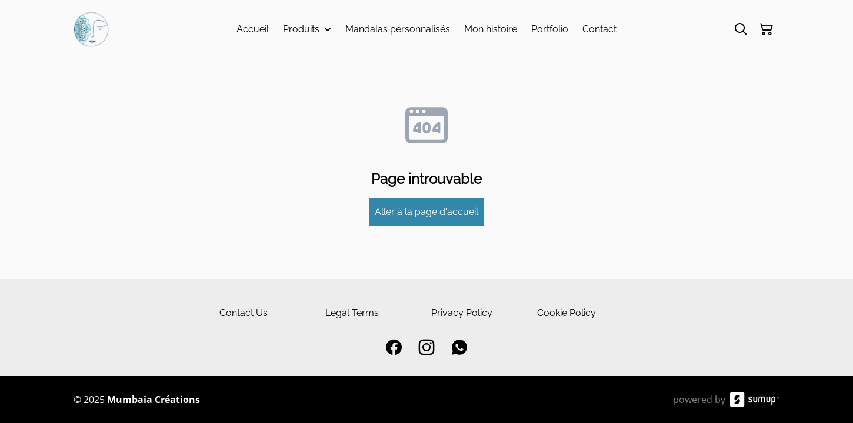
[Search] (741, 29)
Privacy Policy (461, 312)
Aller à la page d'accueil (426, 211)
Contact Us (243, 312)
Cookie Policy (566, 312)
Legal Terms (352, 312)
